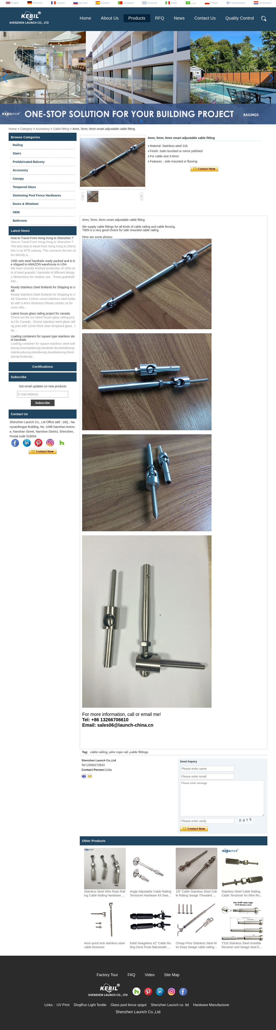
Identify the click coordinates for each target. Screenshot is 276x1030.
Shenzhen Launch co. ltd (170, 1005)
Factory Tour (107, 975)
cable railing (99, 752)
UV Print (63, 1005)
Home (85, 18)
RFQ (159, 18)
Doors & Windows (26, 204)
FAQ (131, 975)
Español (105, 3)
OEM (16, 212)
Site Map (171, 975)
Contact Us (205, 18)
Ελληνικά (152, 3)
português (128, 3)
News (179, 18)
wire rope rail (118, 752)
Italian (174, 3)
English (15, 3)
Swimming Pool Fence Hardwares (37, 195)
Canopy (18, 178)
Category (26, 129)
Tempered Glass (24, 187)
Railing (18, 145)
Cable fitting (61, 129)
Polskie (214, 3)
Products (136, 18)
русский (83, 3)
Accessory (43, 129)
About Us (110, 18)
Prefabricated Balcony (29, 162)
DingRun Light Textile (90, 1005)
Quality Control (239, 18)
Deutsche (38, 3)
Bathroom (20, 220)
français (60, 3)
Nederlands (265, 3)
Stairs (17, 153)
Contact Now (42, 451)
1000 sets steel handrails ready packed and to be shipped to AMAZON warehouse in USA (43, 262)
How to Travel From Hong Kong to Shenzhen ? (42, 238)
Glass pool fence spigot (128, 1005)
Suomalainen (238, 3)
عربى (193, 3)
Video (150, 975)
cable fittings (139, 752)
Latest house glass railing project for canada (40, 313)
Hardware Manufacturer (211, 1005)
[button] (131, 121)
